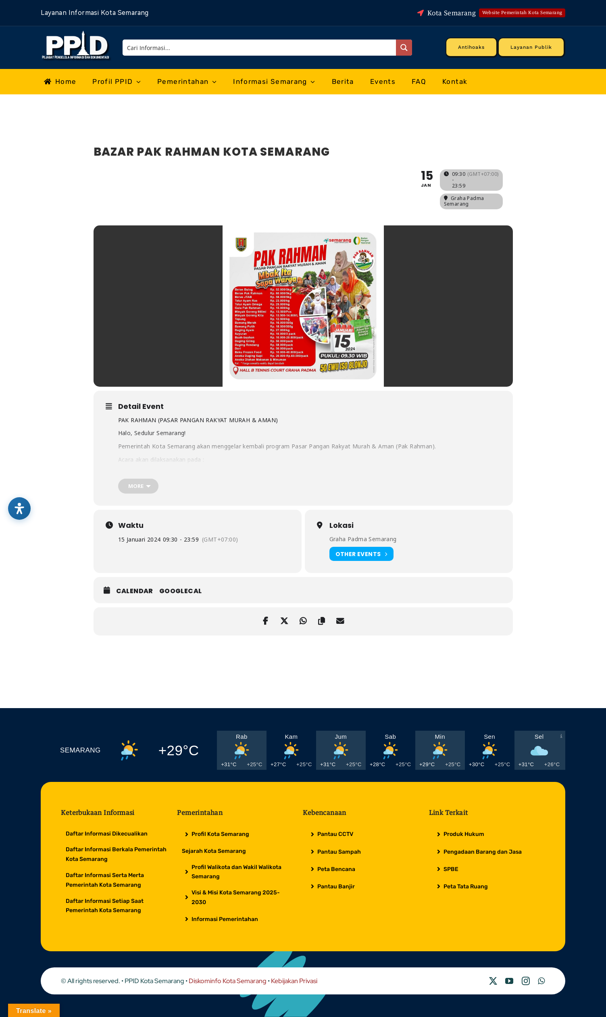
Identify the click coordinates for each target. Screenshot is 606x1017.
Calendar (134, 591)
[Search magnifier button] (404, 48)
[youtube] (509, 981)
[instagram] (526, 981)
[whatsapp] (541, 981)
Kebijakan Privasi (294, 981)
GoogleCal (180, 591)
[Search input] (259, 47)
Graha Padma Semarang (363, 539)
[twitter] (493, 981)
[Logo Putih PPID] (76, 33)
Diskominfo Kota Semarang (228, 981)
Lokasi (341, 525)
